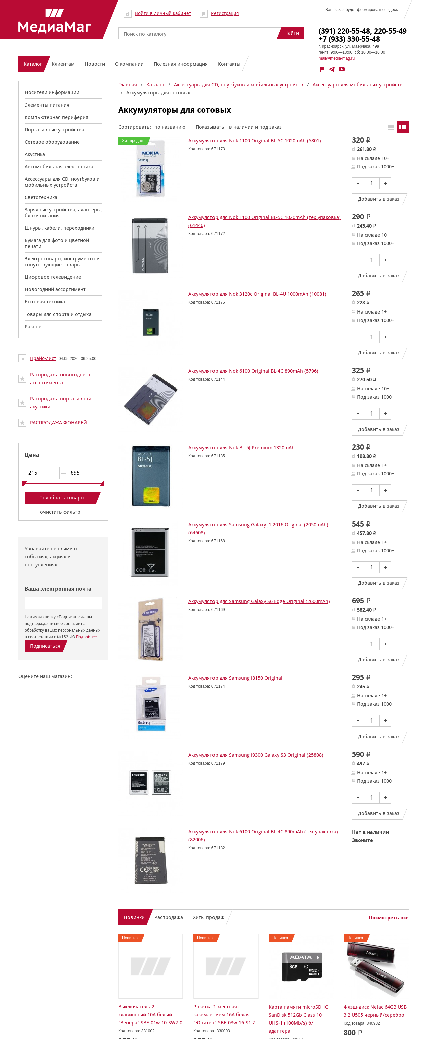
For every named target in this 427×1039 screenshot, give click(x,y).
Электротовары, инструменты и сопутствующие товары (62, 261)
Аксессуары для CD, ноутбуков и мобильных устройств (62, 182)
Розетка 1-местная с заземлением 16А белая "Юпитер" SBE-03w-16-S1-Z (224, 1014)
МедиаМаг (54, 21)
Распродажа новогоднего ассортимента (60, 378)
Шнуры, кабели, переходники (59, 228)
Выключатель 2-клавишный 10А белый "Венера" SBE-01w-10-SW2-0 (150, 1014)
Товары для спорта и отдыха (58, 314)
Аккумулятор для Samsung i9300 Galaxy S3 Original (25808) (255, 755)
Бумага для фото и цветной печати (57, 243)
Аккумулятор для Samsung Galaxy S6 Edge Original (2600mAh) (259, 601)
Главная (127, 84)
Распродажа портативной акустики (60, 402)
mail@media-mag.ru (337, 58)
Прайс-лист (43, 358)
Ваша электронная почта (58, 588)
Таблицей (391, 127)
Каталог (155, 84)
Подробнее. (87, 636)
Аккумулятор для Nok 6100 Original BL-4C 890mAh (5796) (253, 371)
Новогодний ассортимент (55, 289)
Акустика (35, 154)
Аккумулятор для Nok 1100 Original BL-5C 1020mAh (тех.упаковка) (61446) (264, 221)
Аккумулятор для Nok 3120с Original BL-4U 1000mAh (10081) (257, 294)
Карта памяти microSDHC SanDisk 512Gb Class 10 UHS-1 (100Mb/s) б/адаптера (298, 1019)
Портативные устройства (54, 129)
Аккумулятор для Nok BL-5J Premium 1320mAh (241, 447)
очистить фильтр (60, 512)
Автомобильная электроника (59, 166)
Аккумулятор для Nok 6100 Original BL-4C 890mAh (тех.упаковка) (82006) (263, 835)
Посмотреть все (389, 917)
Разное (33, 326)
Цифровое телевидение (53, 277)
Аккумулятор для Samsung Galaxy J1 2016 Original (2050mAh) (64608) (258, 528)
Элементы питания (47, 104)
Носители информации (52, 92)
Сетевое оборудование (52, 142)
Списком (403, 127)
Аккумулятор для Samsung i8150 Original (235, 678)
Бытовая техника (45, 301)
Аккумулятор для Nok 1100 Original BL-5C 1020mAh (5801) (254, 140)
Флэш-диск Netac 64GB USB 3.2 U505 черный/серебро (375, 1011)
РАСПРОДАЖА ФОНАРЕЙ (58, 422)
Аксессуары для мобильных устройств (358, 84)
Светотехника (41, 197)
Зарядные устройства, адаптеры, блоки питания (63, 212)
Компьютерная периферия (56, 117)
